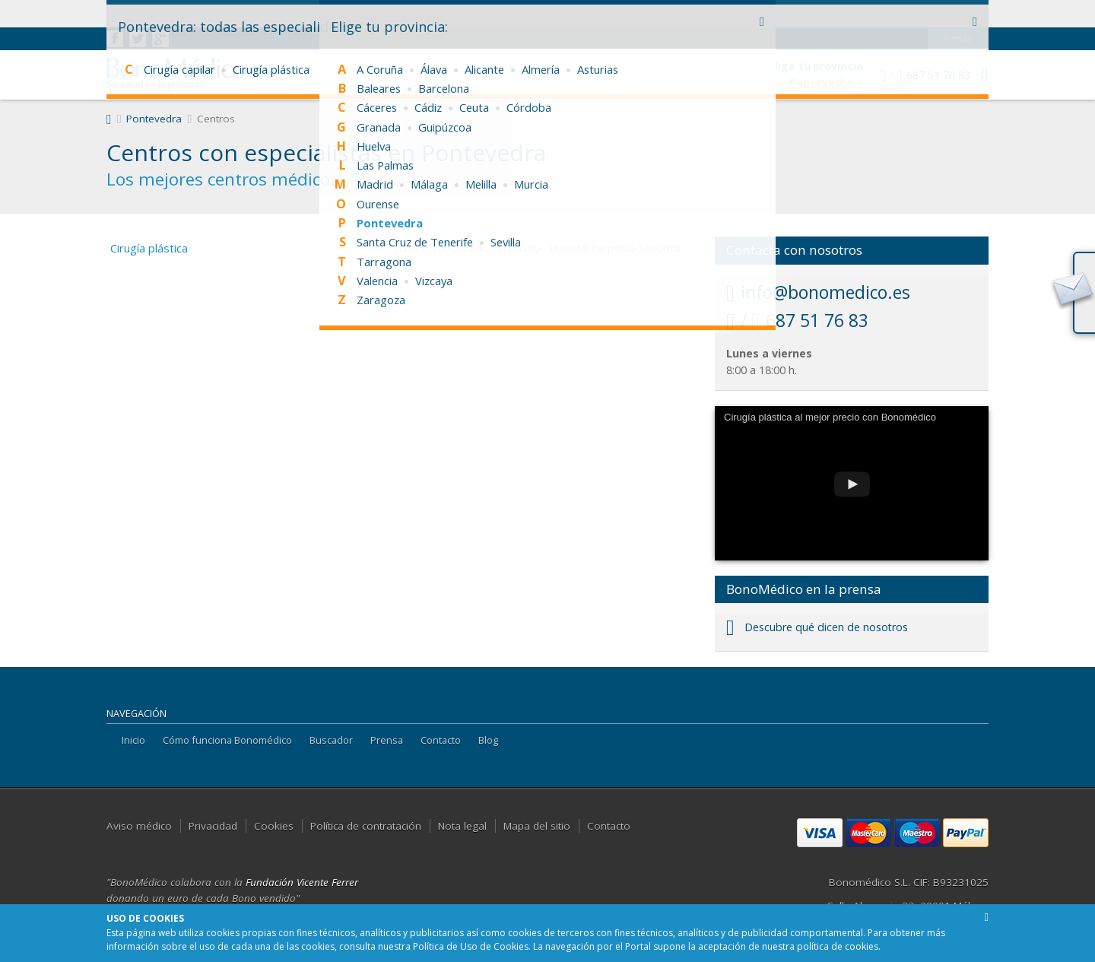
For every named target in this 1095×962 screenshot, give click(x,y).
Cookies (274, 826)
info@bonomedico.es (818, 292)
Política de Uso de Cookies (470, 946)
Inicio (133, 740)
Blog (488, 740)
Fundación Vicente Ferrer (302, 882)
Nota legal (462, 826)
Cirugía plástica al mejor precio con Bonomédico (830, 417)
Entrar (958, 11)
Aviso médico (139, 826)
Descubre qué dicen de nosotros (817, 627)
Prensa (386, 740)
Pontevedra (154, 118)
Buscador (331, 740)
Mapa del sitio (536, 826)
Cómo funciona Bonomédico (227, 740)
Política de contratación (365, 826)
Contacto (441, 740)
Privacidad (213, 826)
